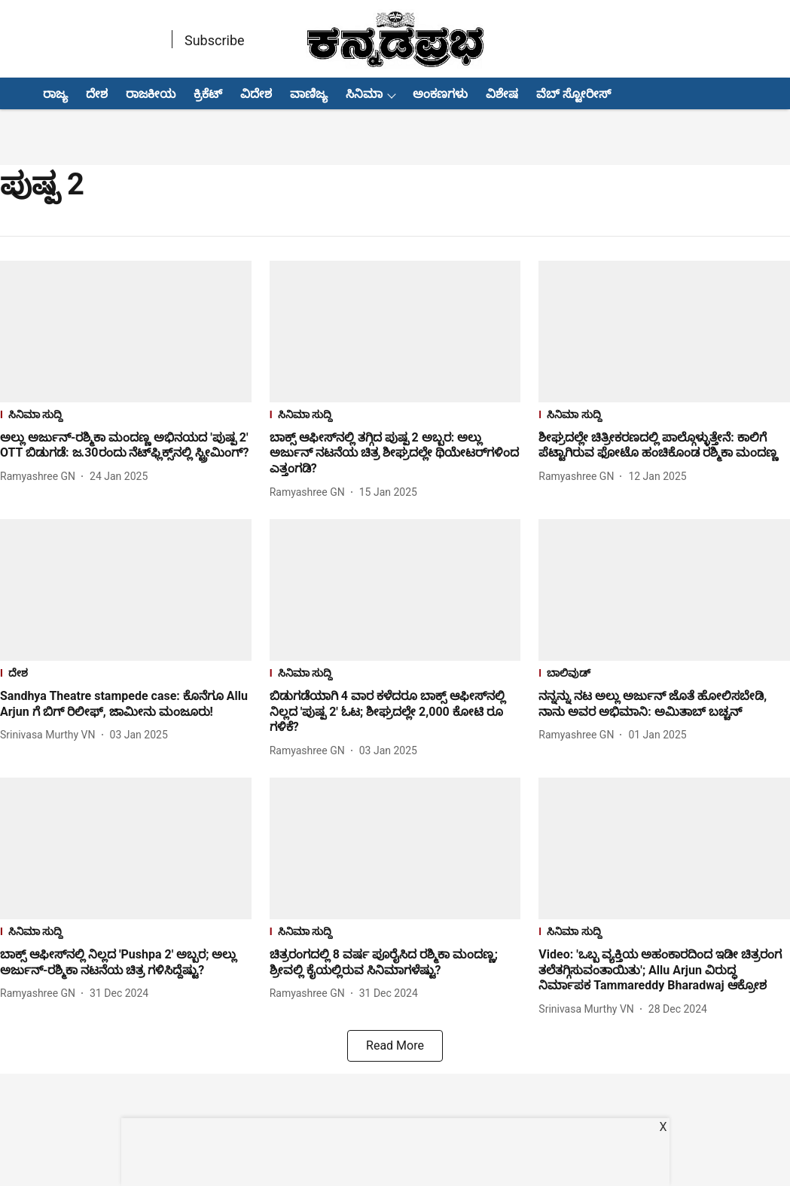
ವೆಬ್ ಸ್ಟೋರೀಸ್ (573, 94)
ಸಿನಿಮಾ (364, 94)
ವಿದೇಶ (256, 94)
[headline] (126, 446)
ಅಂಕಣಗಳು (440, 94)
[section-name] (126, 416)
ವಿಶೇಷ (502, 94)
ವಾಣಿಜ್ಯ (309, 94)
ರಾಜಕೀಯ (150, 94)
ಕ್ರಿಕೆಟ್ (208, 94)
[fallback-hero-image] (126, 331)
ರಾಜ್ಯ (55, 94)
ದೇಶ (97, 94)
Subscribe (215, 40)
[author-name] (40, 476)
